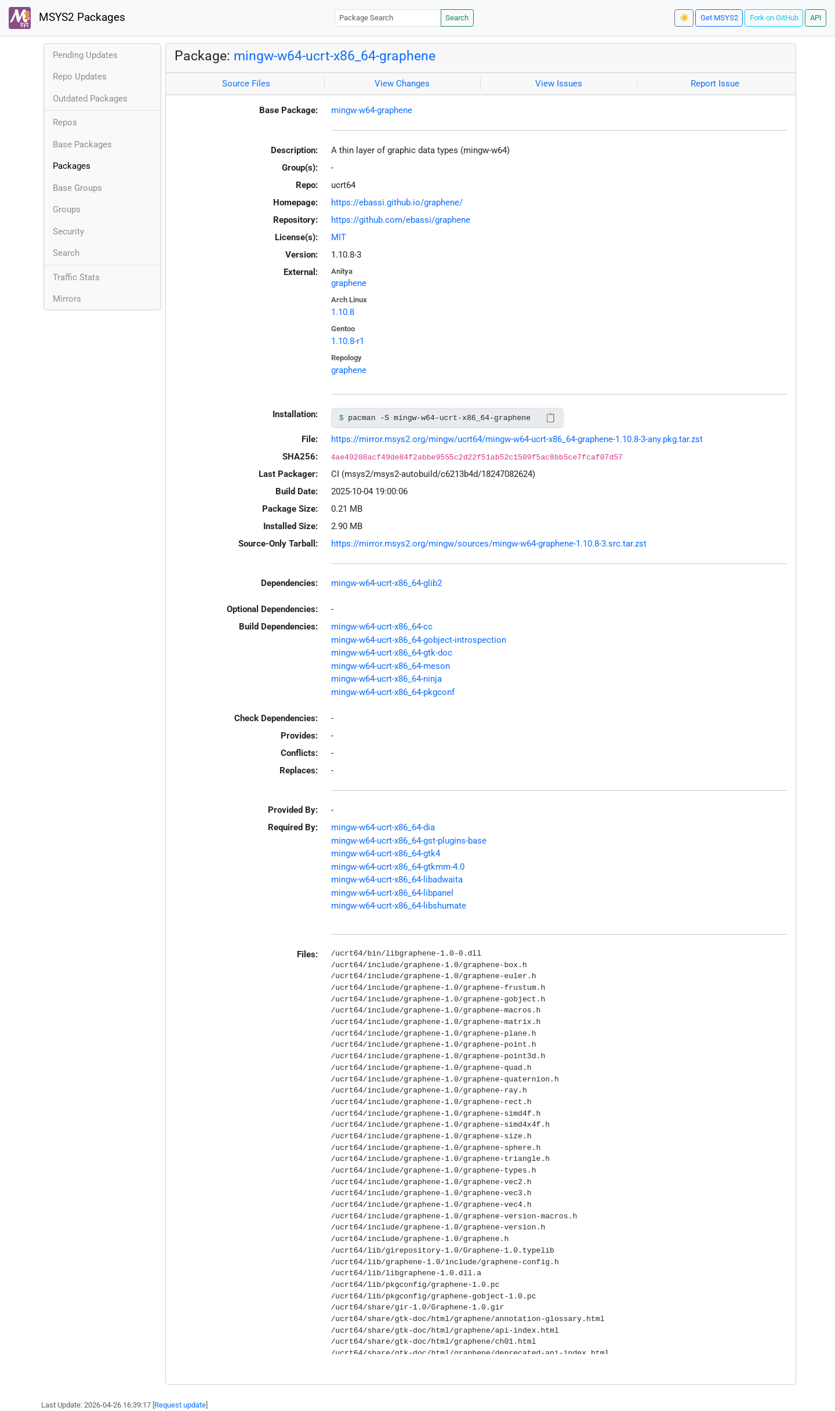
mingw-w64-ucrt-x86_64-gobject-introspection (418, 640)
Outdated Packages (90, 98)
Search (457, 17)
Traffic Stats (76, 277)
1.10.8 (342, 312)
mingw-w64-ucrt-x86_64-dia (383, 827)
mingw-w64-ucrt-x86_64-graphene (334, 55)
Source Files (246, 83)
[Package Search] (388, 17)
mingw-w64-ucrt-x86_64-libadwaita (397, 879)
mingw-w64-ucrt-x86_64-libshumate (398, 905)
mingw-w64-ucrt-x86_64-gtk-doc (391, 652)
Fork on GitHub (774, 17)
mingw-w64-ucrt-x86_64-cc (382, 626)
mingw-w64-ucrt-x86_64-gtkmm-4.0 (397, 867)
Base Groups (77, 188)
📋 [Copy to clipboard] (550, 418)
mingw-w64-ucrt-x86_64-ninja (386, 679)
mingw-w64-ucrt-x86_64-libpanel (392, 893)
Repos (65, 122)
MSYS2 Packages (67, 18)
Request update (180, 1405)
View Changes (402, 83)
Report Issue (715, 83)
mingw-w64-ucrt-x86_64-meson (390, 666)
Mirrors (67, 299)
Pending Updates (85, 55)
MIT (338, 237)
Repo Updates (80, 76)
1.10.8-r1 (347, 341)
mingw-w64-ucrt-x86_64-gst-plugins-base (409, 840)
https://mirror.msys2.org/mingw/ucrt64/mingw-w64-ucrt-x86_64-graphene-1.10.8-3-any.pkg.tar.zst (517, 439)
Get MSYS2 (719, 17)
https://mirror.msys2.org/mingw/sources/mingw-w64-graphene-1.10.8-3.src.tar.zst (489, 543)
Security (68, 231)
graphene (348, 283)
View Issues (558, 83)
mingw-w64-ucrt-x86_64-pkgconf (393, 692)
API (816, 17)
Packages (71, 166)
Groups (67, 209)
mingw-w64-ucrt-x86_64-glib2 (386, 583)
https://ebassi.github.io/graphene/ (397, 202)
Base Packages (82, 144)
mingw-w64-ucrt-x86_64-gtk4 (385, 853)
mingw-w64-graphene (371, 110)
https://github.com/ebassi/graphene (400, 220)
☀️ (684, 17)
